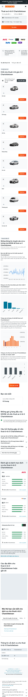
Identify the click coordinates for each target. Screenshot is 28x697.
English (15, 3)
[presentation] (26, 462)
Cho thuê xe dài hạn (8, 631)
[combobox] (6, 14)
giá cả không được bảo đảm (7, 685)
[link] (14, 385)
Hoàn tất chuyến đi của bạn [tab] (10, 618)
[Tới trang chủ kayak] (9, 6)
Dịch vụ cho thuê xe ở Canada (13, 671)
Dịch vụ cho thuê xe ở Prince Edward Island (13, 673)
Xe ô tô (16, 668)
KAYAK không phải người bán (14, 690)
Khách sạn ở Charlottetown (10, 629)
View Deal (22, 99)
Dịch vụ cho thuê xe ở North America (13, 670)
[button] (26, 2)
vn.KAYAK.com (11, 668)
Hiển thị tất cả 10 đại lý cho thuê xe (10, 556)
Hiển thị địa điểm (22, 489)
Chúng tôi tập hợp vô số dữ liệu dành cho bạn (14, 692)
